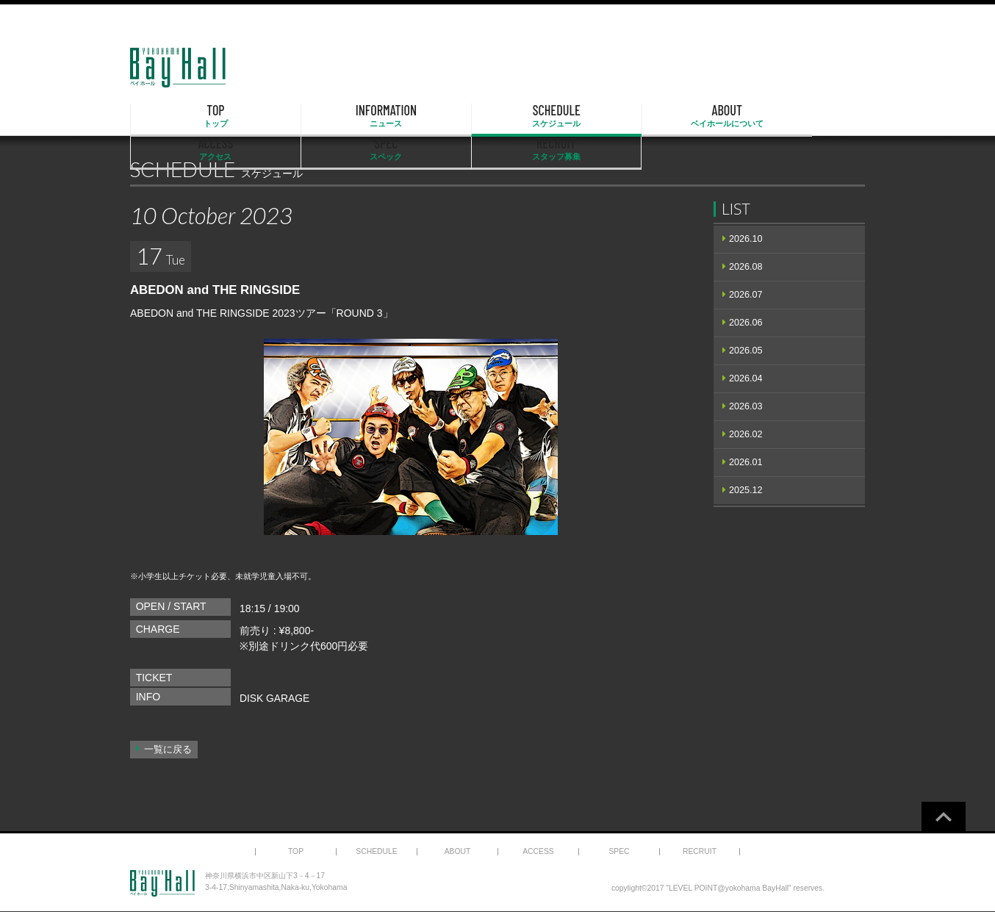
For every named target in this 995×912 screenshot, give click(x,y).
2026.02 (746, 434)
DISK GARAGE (275, 698)
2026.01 (746, 462)
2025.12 (746, 490)
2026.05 (746, 350)
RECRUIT (812, 116)
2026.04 (746, 378)
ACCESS (602, 116)
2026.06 (746, 322)
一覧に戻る (168, 749)
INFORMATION (288, 116)
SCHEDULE (393, 116)
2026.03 (746, 406)
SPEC (707, 116)
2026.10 (746, 239)
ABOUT (497, 116)
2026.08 (746, 267)
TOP (183, 116)
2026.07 (746, 295)
